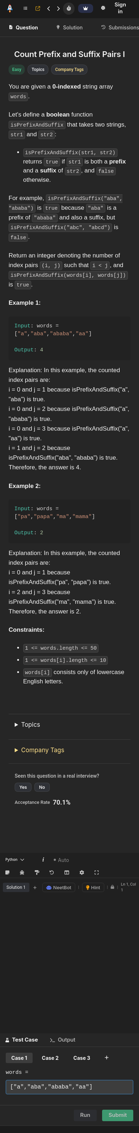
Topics (30, 725)
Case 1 (19, 1058)
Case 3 (81, 1058)
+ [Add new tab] (35, 887)
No (42, 787)
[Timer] (69, 9)
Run (85, 1115)
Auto (61, 860)
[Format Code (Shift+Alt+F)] (36, 873)
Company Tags (42, 750)
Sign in (120, 8)
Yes (23, 787)
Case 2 (50, 1058)
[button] (21, 1040)
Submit (118, 1115)
